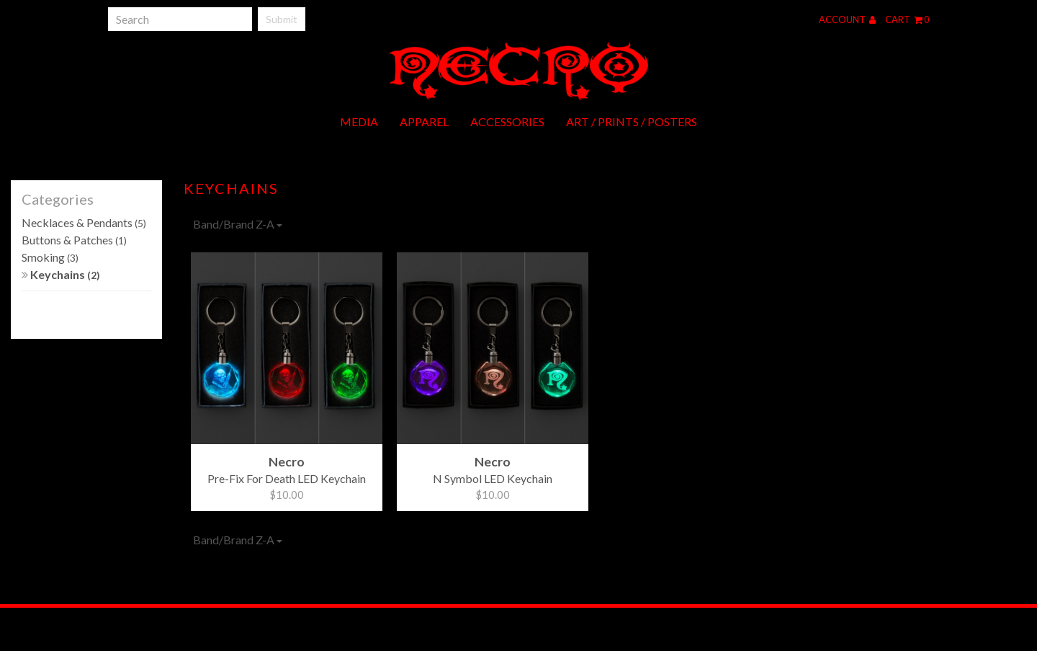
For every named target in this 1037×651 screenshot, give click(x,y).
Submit (281, 19)
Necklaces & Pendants (84, 222)
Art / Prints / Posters (631, 121)
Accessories (507, 121)
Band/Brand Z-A (237, 224)
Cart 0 (907, 19)
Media (359, 121)
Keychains (61, 274)
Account (847, 19)
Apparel (424, 121)
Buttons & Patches (74, 240)
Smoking (50, 257)
